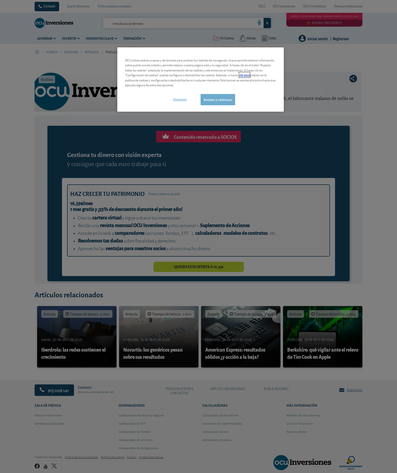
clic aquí (244, 74)
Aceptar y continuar (218, 99)
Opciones (179, 99)
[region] (200, 79)
